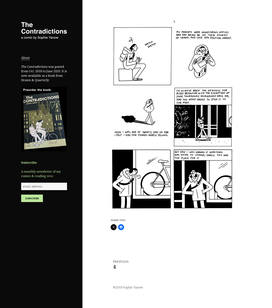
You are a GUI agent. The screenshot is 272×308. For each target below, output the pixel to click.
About (25, 58)
